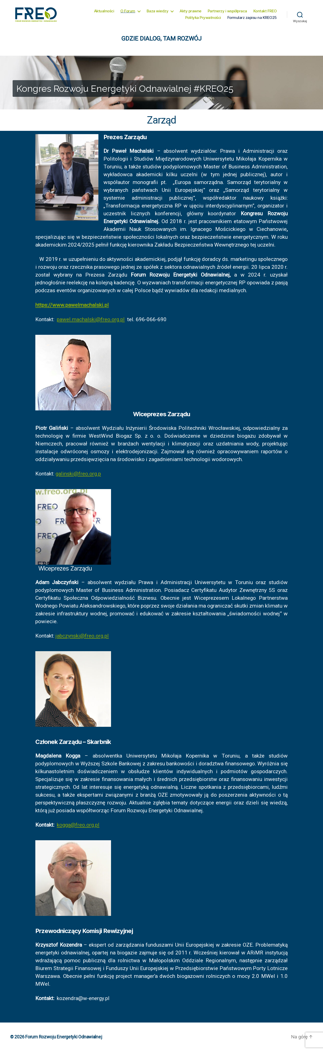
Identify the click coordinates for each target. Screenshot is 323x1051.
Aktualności (104, 11)
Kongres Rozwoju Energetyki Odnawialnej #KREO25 (124, 88)
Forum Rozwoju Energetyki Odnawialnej (63, 1036)
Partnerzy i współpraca (227, 11)
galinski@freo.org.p (78, 474)
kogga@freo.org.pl (78, 825)
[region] (161, 82)
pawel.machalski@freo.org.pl (91, 319)
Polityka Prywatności (203, 17)
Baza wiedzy (158, 11)
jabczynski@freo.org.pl (82, 636)
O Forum (127, 11)
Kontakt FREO (265, 11)
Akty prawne (190, 11)
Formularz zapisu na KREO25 (252, 17)
